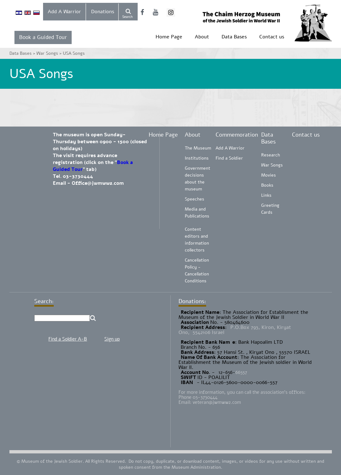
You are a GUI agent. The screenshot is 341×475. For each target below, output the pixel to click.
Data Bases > (22, 53)
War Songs (272, 165)
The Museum (198, 148)
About (202, 36)
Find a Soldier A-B (67, 339)
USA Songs (74, 53)
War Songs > (49, 53)
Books (267, 185)
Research (270, 155)
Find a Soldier (229, 158)
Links (266, 195)
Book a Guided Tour (43, 37)
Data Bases (234, 36)
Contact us (271, 36)
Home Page (169, 36)
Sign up (112, 339)
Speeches (194, 199)
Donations (102, 11)
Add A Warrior (64, 11)
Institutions (197, 158)
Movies (268, 175)
